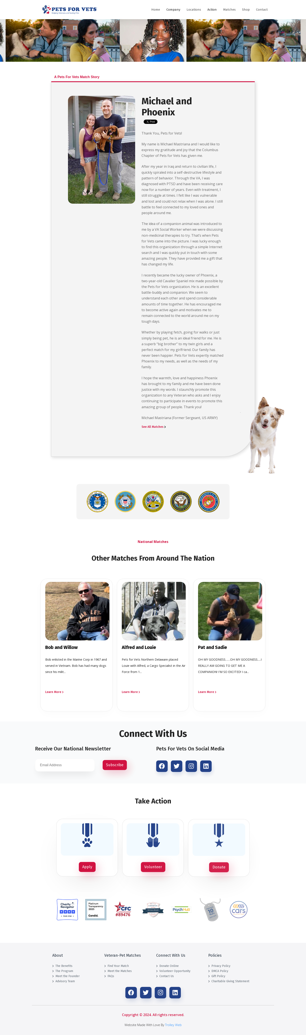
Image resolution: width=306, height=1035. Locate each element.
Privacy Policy (219, 966)
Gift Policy (216, 976)
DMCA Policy (218, 971)
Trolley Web (173, 1025)
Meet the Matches (118, 971)
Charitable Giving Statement (228, 981)
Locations (194, 9)
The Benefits (62, 966)
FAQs (109, 976)
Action (212, 9)
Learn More (54, 692)
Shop (246, 9)
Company (173, 9)
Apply (87, 867)
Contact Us (165, 976)
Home (155, 9)
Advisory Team (63, 981)
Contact (262, 9)
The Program (62, 971)
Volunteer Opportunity (173, 971)
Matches (229, 9)
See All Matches (154, 427)
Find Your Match (116, 966)
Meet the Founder (66, 976)
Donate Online (167, 966)
